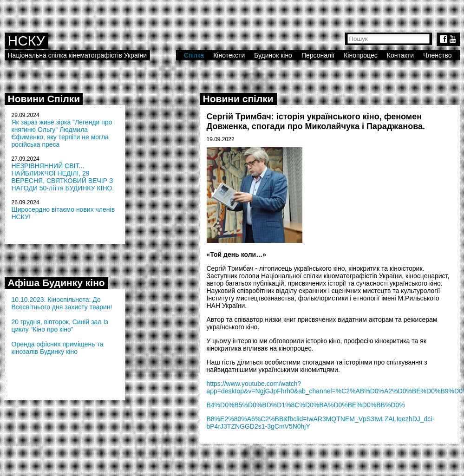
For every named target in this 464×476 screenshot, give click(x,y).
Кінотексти (229, 55)
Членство (437, 55)
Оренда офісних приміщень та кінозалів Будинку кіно (58, 347)
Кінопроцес (361, 55)
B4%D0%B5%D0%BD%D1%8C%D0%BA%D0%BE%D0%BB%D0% (306, 405)
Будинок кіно (273, 55)
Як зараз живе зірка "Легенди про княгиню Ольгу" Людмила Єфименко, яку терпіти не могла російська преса (62, 133)
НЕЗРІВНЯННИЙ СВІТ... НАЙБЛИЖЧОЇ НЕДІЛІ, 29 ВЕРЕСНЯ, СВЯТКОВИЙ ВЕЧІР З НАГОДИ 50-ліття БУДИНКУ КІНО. (63, 177)
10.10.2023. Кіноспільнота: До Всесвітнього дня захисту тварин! (62, 303)
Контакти (400, 55)
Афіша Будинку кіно (56, 282)
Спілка (194, 55)
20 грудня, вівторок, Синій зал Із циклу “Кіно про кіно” (60, 325)
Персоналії (317, 55)
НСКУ (26, 40)
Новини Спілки (44, 98)
